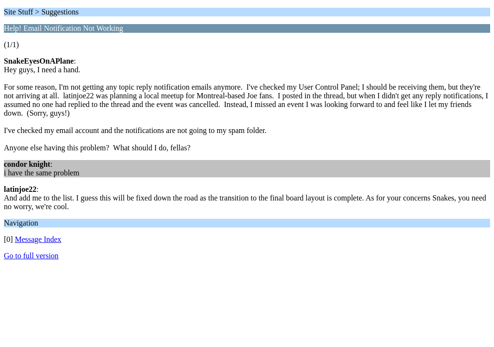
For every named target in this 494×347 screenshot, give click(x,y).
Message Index (38, 239)
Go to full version (31, 256)
